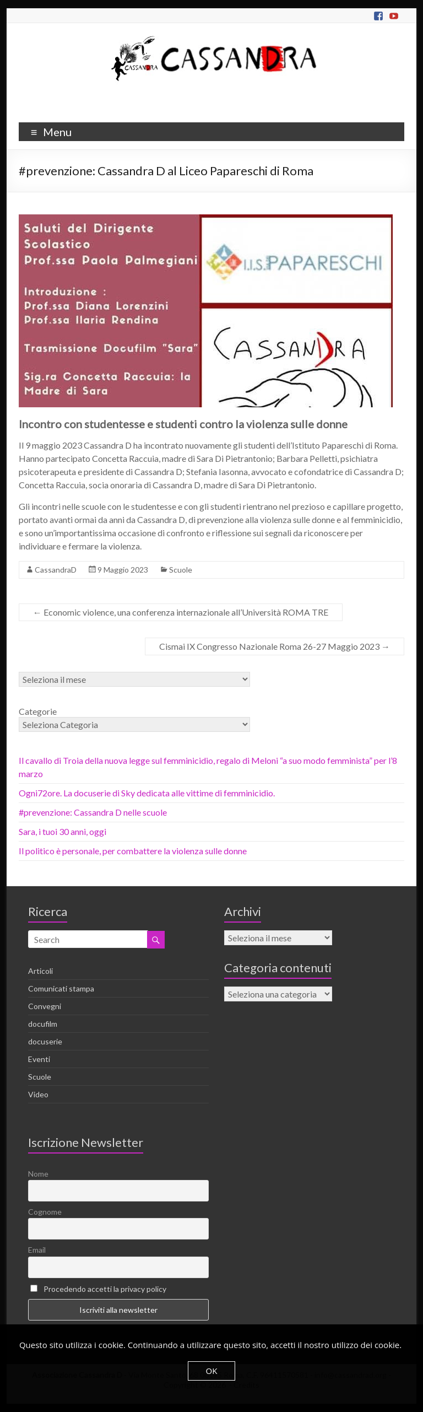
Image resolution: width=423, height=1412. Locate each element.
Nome (38, 1173)
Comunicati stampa (61, 988)
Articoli (40, 971)
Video (38, 1094)
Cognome (45, 1211)
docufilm (42, 1023)
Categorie (38, 711)
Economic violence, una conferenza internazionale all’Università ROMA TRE (180, 612)
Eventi (39, 1059)
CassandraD (56, 569)
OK (212, 1370)
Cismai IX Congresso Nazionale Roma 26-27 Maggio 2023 (274, 646)
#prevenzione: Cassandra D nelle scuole (93, 812)
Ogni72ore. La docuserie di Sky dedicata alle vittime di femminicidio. (147, 793)
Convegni (44, 1006)
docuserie (45, 1041)
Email (37, 1249)
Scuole (180, 569)
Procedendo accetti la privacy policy (105, 1289)
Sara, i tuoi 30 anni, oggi (62, 831)
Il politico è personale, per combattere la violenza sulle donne (133, 850)
